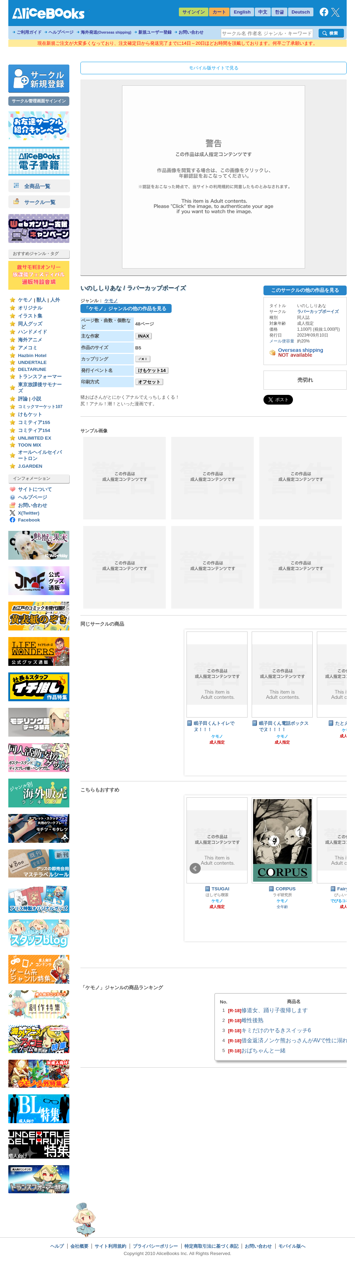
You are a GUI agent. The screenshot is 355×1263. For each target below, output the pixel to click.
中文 (262, 12)
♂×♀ (143, 359)
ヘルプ (57, 1246)
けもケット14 (152, 370)
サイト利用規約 (110, 1246)
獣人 (41, 300)
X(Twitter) (29, 513)
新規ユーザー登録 (155, 32)
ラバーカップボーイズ (318, 311)
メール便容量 (281, 341)
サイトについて (35, 489)
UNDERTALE (32, 362)
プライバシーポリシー (155, 1246)
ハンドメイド (32, 331)
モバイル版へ (291, 1246)
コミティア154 (34, 430)
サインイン (193, 12)
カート (219, 12)
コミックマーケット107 (40, 406)
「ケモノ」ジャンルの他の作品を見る (125, 308)
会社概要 (79, 1246)
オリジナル (30, 308)
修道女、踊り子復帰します (274, 1010)
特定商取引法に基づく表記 (211, 1246)
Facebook (29, 520)
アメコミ (27, 347)
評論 (23, 398)
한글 (279, 12)
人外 (55, 300)
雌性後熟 (252, 1020)
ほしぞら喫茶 (217, 895)
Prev (195, 868)
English (242, 12)
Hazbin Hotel (32, 355)
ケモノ (25, 300)
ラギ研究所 (282, 895)
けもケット (30, 414)
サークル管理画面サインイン (39, 101)
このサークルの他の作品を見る (305, 290)
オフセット (149, 381)
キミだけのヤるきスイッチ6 (276, 1030)
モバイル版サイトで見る (214, 67)
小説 (36, 398)
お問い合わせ (191, 32)
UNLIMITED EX (34, 438)
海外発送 (106, 32)
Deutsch (301, 12)
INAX (143, 336)
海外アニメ (30, 339)
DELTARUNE (32, 369)
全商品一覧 (32, 186)
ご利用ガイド (29, 32)
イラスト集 (30, 316)
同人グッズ (30, 324)
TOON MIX (29, 445)
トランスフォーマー (40, 376)
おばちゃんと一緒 (263, 1050)
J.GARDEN (30, 466)
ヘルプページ (61, 32)
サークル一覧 (34, 202)
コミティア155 (34, 422)
